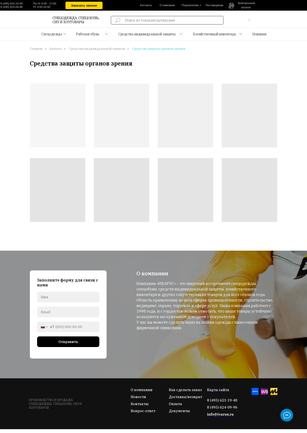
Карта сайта (218, 389)
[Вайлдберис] (264, 394)
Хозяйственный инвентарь (214, 34)
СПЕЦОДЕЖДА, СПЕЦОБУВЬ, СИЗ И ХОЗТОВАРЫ (75, 20)
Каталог (55, 49)
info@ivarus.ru (220, 414)
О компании (141, 390)
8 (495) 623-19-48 (11, 3)
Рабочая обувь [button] (87, 34)
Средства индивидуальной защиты (97, 49)
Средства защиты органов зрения (158, 49)
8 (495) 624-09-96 (11, 7)
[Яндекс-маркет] (273, 394)
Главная (36, 49)
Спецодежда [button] (51, 34)
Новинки (259, 34)
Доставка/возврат (185, 397)
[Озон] (255, 394)
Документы (179, 411)
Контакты (140, 404)
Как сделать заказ (185, 390)
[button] (84, 5)
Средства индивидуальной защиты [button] (146, 34)
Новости (138, 397)
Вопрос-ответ (143, 411)
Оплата (175, 404)
